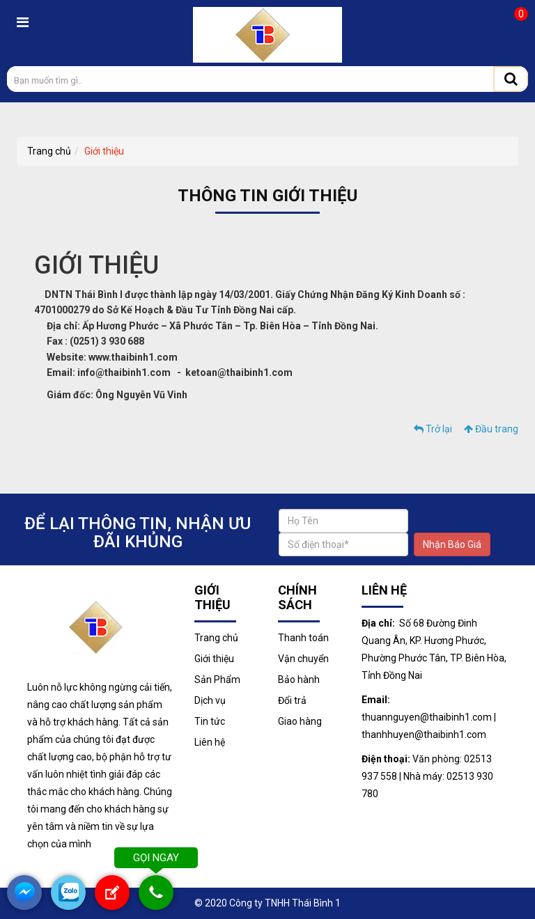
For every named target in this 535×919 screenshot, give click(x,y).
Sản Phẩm (217, 679)
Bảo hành (299, 679)
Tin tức (209, 721)
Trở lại (433, 428)
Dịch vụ (210, 700)
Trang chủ (49, 151)
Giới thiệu (104, 151)
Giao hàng (300, 721)
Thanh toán (303, 637)
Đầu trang (491, 428)
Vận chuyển (303, 658)
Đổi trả (292, 700)
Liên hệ (209, 742)
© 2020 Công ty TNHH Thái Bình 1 (267, 903)
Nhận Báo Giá (452, 544)
